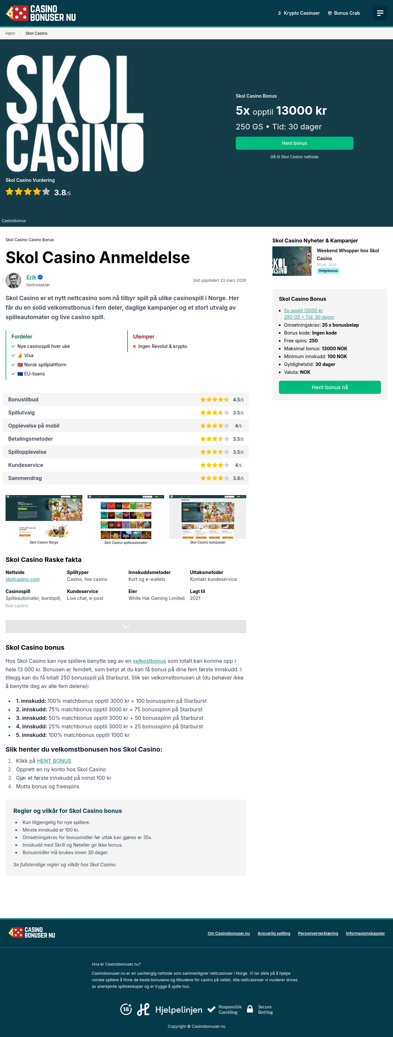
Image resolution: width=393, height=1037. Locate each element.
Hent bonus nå (330, 387)
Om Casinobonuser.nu (229, 933)
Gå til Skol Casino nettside (294, 156)
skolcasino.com (23, 579)
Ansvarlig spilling (274, 933)
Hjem (10, 33)
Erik (31, 277)
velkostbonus (149, 661)
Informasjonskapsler (365, 933)
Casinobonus (14, 220)
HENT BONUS (54, 761)
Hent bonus (294, 143)
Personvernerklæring (318, 933)
